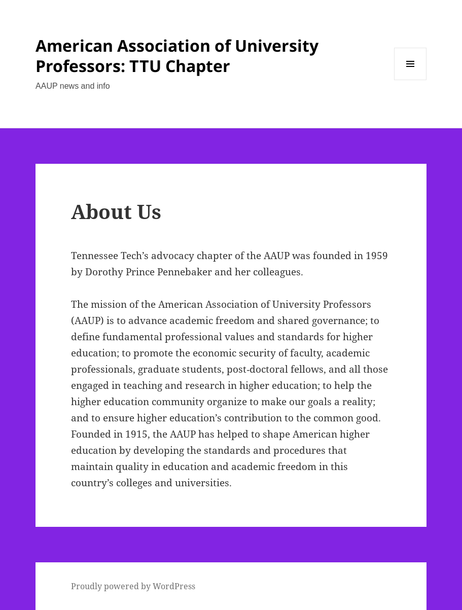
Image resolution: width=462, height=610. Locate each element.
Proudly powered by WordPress (133, 586)
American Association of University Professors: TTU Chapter (176, 55)
